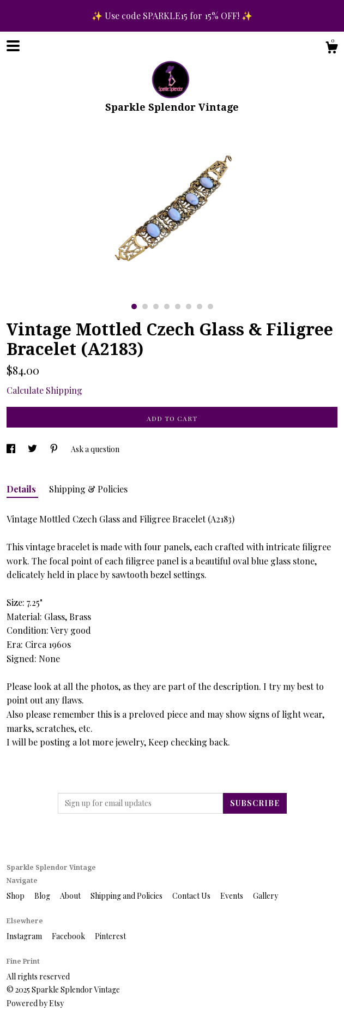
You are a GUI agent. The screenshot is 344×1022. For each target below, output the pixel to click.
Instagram (25, 936)
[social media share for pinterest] (55, 449)
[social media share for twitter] (33, 449)
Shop (16, 896)
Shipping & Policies (88, 489)
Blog (43, 896)
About (71, 896)
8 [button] (210, 306)
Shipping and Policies (127, 896)
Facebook (69, 936)
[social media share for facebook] (12, 449)
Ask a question (95, 449)
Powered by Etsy (35, 1003)
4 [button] (167, 306)
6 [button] (188, 306)
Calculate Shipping (44, 390)
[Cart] (331, 48)
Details (22, 489)
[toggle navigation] (13, 45)
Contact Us (192, 896)
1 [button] (134, 306)
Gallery (265, 896)
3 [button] (156, 306)
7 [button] (199, 306)
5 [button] (177, 306)
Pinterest (110, 936)
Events (232, 896)
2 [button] (145, 306)
